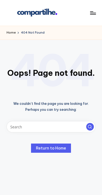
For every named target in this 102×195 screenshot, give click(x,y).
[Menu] (92, 12)
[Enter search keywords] (51, 126)
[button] (90, 127)
